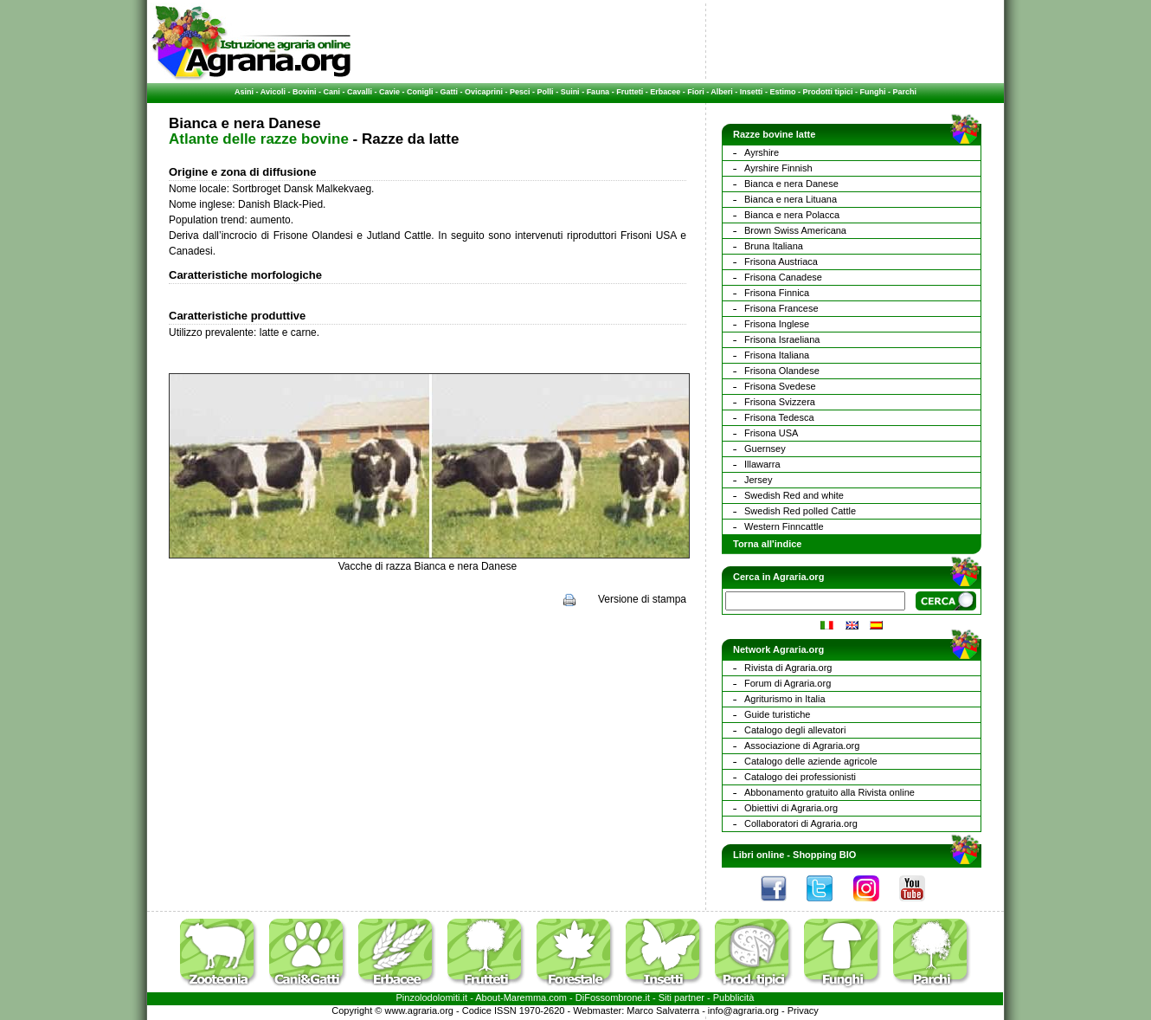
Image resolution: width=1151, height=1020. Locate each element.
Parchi (904, 91)
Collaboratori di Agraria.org (801, 823)
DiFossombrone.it (613, 997)
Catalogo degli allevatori (795, 730)
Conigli (420, 91)
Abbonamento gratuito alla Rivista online (829, 792)
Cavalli (359, 91)
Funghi (872, 91)
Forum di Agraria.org (787, 683)
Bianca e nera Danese (791, 183)
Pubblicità (734, 997)
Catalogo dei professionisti (800, 776)
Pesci (520, 91)
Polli (545, 91)
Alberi (722, 91)
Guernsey (765, 448)
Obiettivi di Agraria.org (791, 808)
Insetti (751, 91)
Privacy (803, 1010)
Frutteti (629, 91)
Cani (331, 91)
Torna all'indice (767, 544)
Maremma (525, 997)
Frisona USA (771, 433)
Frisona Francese (781, 308)
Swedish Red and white (794, 495)
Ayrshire (761, 152)
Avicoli (273, 91)
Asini (244, 91)
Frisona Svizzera (779, 402)
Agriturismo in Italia (785, 699)
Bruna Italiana (773, 246)
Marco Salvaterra (663, 1010)
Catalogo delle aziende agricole (811, 761)
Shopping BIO (824, 854)
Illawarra (762, 464)
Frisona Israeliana (782, 339)
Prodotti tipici (827, 91)
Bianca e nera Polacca (791, 215)
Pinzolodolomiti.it (432, 997)
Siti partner (681, 997)
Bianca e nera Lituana (790, 199)
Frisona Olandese (782, 370)
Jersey (758, 479)
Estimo (782, 91)
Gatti (449, 91)
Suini (570, 91)
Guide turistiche (777, 714)
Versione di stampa (642, 599)
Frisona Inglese (776, 324)
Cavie (389, 91)
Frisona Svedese (780, 386)
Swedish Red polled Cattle (800, 511)
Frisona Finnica (776, 292)
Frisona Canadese (783, 277)
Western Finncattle (784, 526)
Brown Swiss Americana (795, 230)
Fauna (598, 91)
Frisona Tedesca (779, 417)
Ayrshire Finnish (778, 168)
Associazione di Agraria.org (801, 745)
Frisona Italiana (776, 355)
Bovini (305, 91)
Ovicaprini (484, 91)
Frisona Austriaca (781, 261)
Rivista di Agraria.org (788, 667)
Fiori (695, 91)
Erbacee (665, 91)
